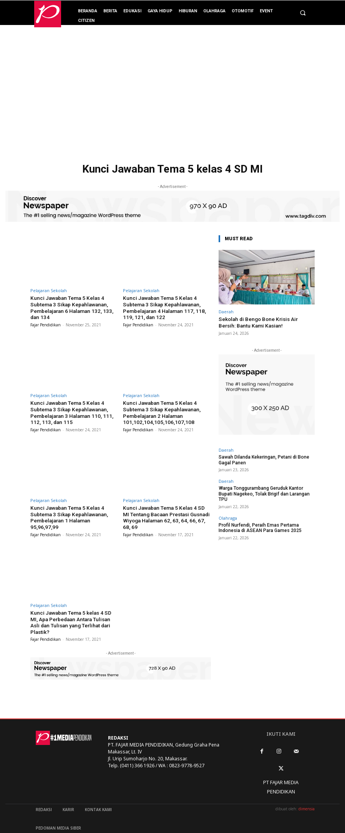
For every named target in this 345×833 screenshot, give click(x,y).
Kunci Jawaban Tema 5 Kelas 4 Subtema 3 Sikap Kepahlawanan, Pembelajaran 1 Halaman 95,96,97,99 (72, 510)
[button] (303, 13)
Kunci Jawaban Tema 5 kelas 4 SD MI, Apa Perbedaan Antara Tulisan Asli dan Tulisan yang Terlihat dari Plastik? (73, 614)
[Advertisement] (172, 102)
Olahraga (228, 509)
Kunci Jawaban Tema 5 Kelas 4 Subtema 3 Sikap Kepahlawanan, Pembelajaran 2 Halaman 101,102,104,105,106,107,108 (159, 410)
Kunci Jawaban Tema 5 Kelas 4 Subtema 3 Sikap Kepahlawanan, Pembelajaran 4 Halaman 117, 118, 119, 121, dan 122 (167, 307)
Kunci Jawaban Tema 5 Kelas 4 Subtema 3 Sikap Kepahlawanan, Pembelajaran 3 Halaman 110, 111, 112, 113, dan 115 (74, 410)
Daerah (226, 311)
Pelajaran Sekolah (48, 290)
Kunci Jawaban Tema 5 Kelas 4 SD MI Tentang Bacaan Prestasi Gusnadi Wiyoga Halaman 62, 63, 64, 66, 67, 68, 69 (165, 513)
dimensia (307, 797)
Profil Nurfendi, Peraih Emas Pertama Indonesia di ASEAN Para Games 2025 (266, 519)
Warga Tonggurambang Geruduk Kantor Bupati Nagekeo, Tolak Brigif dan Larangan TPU (265, 489)
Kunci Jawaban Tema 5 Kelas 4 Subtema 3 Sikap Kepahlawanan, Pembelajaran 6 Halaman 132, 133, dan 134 (73, 307)
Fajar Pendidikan (45, 323)
